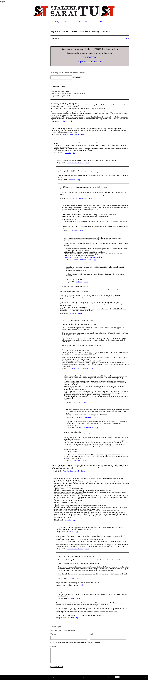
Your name (53, 634)
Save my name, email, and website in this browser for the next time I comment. (77, 642)
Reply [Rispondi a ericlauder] (70, 121)
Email (91, 634)
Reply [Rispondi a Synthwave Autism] (82, 585)
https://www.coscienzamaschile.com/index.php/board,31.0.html (83, 257)
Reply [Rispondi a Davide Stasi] (85, 402)
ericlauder (64, 121)
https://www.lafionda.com (89, 61)
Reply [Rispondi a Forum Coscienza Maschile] (83, 134)
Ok (117, 677)
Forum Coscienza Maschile (71, 134)
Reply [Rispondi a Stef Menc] (77, 617)
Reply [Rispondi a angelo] (68, 96)
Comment (53, 646)
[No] (146, 677)
